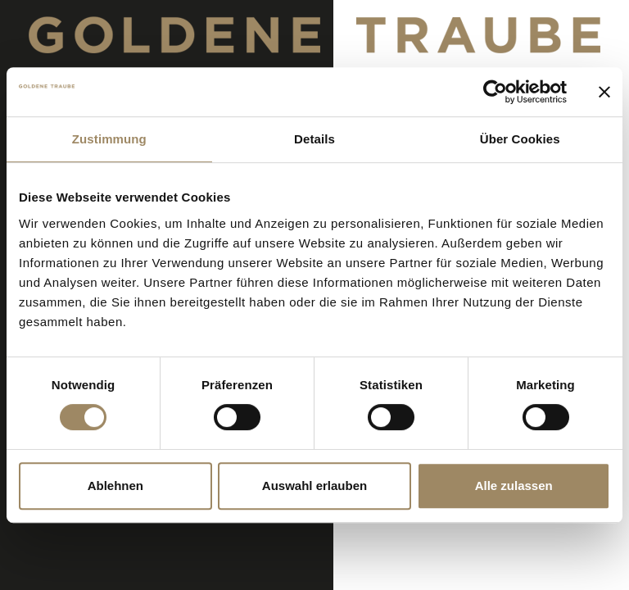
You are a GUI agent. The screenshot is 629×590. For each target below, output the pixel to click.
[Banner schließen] (604, 92)
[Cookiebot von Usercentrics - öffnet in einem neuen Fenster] (495, 91)
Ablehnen (115, 485)
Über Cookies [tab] (520, 139)
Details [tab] (314, 139)
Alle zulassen (514, 485)
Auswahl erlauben (314, 485)
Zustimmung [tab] (109, 139)
